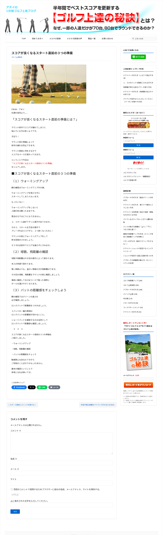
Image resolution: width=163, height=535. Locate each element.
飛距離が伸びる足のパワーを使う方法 (137, 87)
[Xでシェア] (32, 387)
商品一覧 (92, 38)
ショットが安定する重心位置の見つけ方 (138, 255)
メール (14, 468)
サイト (13, 479)
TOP (24, 38)
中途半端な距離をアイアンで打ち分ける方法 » (98, 405)
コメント (15, 430)
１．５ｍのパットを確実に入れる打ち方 (138, 82)
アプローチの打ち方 (130, 289)
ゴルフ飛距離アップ (130, 280)
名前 (13, 458)
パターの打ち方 (129, 303)
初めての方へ (37, 38)
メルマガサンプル (130, 172)
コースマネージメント (131, 307)
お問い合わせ (107, 38)
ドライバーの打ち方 (130, 312)
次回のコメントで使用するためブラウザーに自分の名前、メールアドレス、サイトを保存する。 (57, 489)
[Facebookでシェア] (19, 387)
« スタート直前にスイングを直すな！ (22, 405)
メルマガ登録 (55, 38)
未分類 (125, 298)
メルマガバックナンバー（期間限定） (137, 176)
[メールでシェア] (54, 387)
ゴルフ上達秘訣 (16, 57)
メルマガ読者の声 (74, 38)
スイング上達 (128, 294)
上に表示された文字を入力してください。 (29, 500)
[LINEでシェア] (42, 387)
